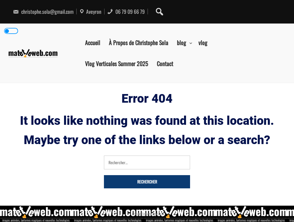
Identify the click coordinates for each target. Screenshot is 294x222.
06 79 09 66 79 (126, 11)
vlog (202, 42)
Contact (165, 63)
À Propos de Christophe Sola (138, 42)
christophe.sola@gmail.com (43, 11)
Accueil (92, 42)
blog (181, 42)
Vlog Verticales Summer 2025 (116, 63)
